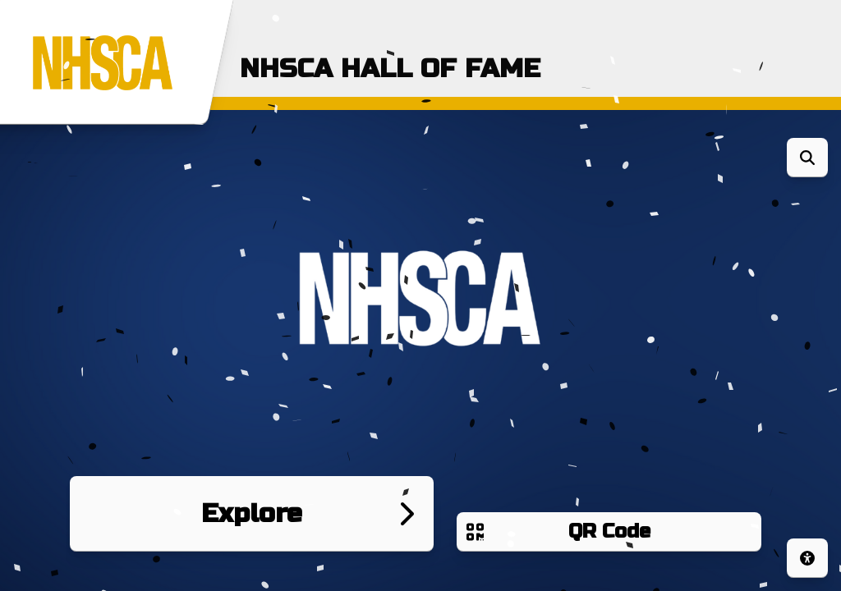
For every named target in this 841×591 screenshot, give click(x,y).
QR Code (608, 531)
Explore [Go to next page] (252, 513)
